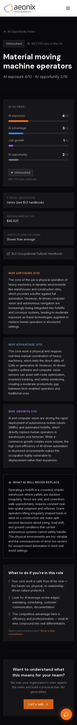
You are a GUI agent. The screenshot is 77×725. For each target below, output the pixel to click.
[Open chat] (66, 714)
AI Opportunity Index (19, 31)
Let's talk (38, 707)
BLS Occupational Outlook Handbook (34, 254)
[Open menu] (68, 8)
